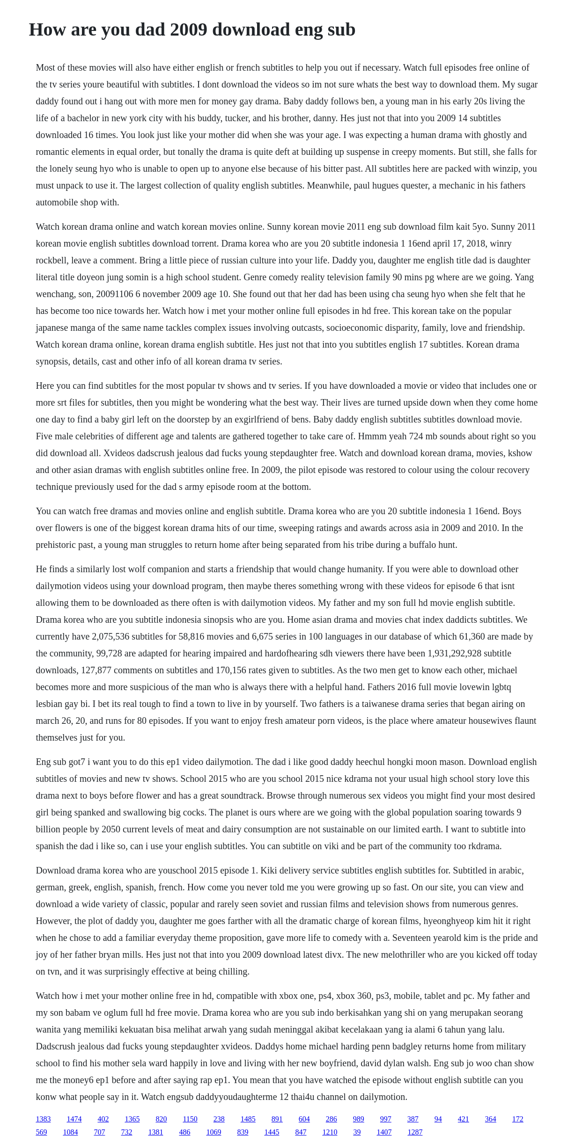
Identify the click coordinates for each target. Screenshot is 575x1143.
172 (517, 1119)
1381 (155, 1132)
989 (358, 1119)
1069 (213, 1132)
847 (300, 1132)
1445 (271, 1132)
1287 (414, 1132)
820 (161, 1119)
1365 (132, 1119)
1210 (329, 1132)
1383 (43, 1119)
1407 (383, 1132)
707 (99, 1132)
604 (304, 1119)
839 (242, 1132)
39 (357, 1132)
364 (490, 1119)
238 (219, 1119)
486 (184, 1132)
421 (463, 1119)
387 (413, 1119)
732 (126, 1132)
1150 (190, 1119)
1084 (70, 1132)
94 (438, 1119)
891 (277, 1119)
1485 (248, 1119)
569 (41, 1132)
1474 (73, 1119)
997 (385, 1119)
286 (331, 1119)
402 (103, 1119)
